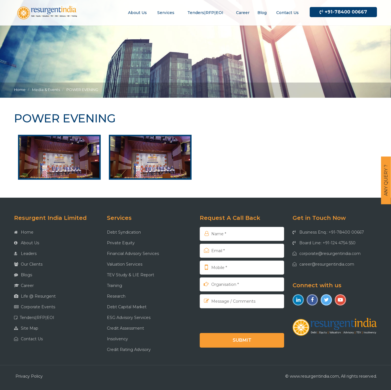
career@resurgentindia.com (323, 264)
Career (243, 12)
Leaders (25, 253)
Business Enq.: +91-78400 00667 (328, 232)
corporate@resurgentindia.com (327, 253)
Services (165, 12)
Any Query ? (386, 180)
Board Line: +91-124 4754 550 (324, 242)
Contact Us (28, 338)
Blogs (23, 274)
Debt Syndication (124, 232)
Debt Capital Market (127, 306)
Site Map (26, 328)
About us (137, 12)
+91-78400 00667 (343, 12)
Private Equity (121, 242)
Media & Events (46, 89)
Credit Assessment (125, 328)
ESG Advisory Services (128, 317)
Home (20, 89)
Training (114, 285)
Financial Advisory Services (133, 253)
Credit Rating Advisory (129, 349)
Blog (262, 12)
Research (116, 296)
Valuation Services (124, 264)
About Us (26, 242)
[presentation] (236, 320)
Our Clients (28, 264)
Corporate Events (34, 306)
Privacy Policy (29, 376)
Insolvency (117, 338)
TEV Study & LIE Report (130, 274)
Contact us (287, 12)
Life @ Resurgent (35, 296)
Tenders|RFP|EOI (205, 12)
